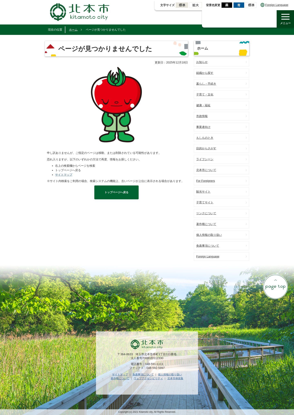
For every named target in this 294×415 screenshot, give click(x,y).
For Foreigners (205, 180)
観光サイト (203, 191)
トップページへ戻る (116, 192)
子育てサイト (204, 202)
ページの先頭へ (275, 286)
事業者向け (203, 127)
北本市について (206, 170)
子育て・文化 (204, 94)
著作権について (206, 224)
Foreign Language (274, 5)
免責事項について (207, 245)
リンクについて (206, 213)
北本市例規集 (175, 378)
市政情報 (202, 116)
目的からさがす (206, 148)
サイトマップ (63, 174)
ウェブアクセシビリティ (148, 378)
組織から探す (204, 72)
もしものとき (204, 137)
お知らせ (202, 62)
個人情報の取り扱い (209, 234)
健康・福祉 (203, 105)
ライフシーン (204, 159)
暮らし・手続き (206, 83)
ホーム (73, 29)
